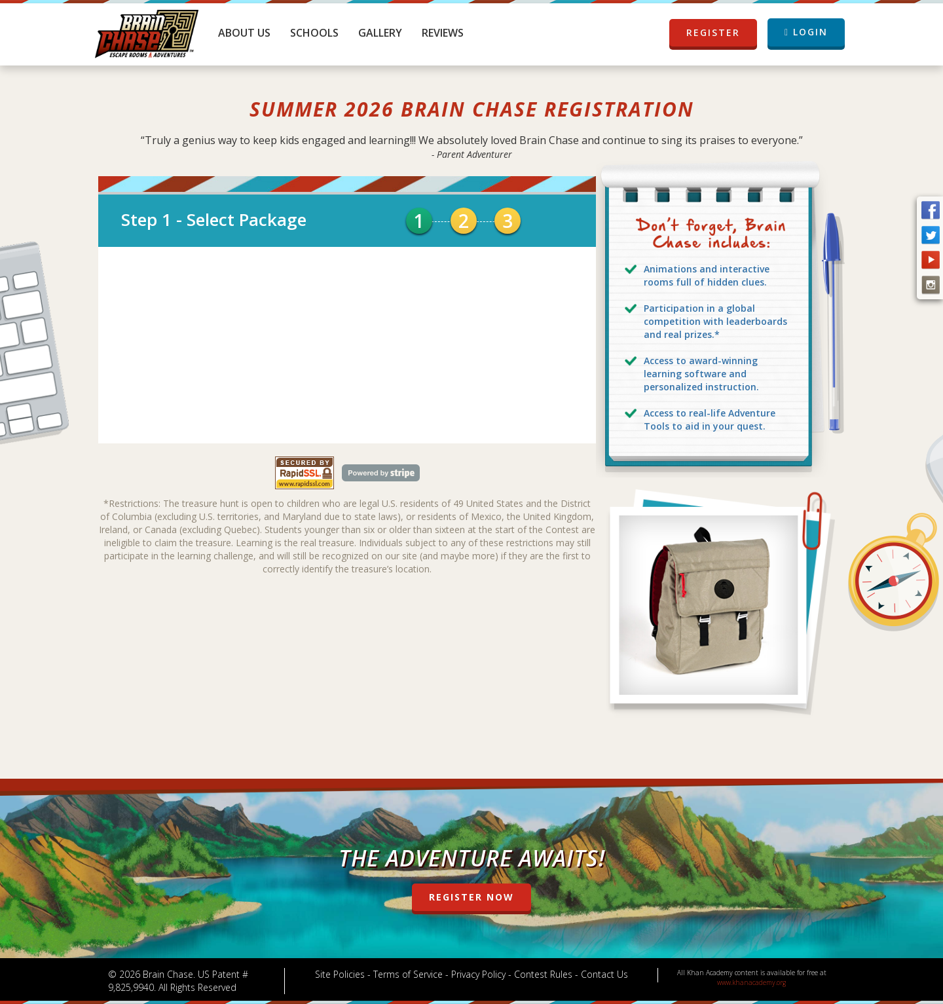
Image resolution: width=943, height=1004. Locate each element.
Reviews (443, 33)
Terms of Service (408, 974)
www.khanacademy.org (751, 982)
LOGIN (806, 32)
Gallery (380, 33)
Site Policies (340, 974)
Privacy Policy (478, 974)
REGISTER (713, 32)
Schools (314, 33)
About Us (244, 33)
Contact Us (604, 974)
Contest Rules (543, 974)
